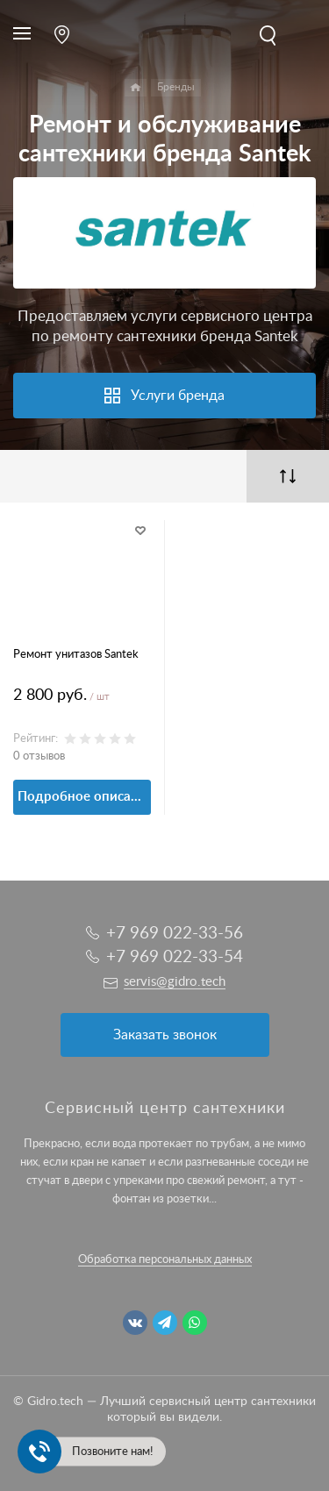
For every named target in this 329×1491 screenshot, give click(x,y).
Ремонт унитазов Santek (76, 654)
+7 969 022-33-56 (174, 933)
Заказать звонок (165, 1035)
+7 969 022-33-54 (174, 957)
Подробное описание (84, 796)
